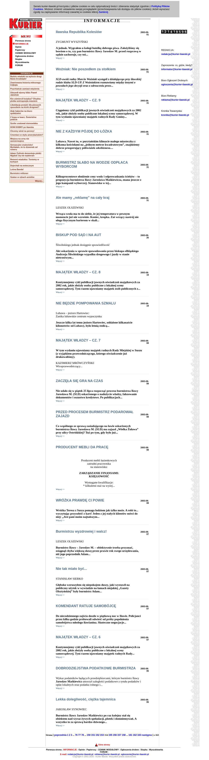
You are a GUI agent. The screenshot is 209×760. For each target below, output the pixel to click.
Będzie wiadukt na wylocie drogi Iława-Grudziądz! (25, 77)
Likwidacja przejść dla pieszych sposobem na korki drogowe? (25, 106)
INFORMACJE (20, 44)
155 (110, 735)
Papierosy (20, 50)
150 (89, 735)
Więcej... (39, 181)
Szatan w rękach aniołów (22, 177)
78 (82, 735)
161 (130, 735)
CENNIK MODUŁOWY (25, 53)
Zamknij (103, 12)
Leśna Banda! (17, 169)
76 (76, 735)
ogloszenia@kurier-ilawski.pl (177, 84)
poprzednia (60, 735)
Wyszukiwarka (22, 62)
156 (115, 735)
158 (124, 735)
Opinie (18, 47)
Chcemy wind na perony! (22, 131)
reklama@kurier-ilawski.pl (175, 100)
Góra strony (102, 744)
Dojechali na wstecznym (22, 165)
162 (135, 735)
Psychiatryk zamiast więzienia (24, 89)
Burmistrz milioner (19, 173)
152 (98, 735)
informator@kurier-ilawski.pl (176, 69)
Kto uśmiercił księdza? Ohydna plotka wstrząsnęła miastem (25, 100)
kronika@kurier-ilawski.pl (175, 115)
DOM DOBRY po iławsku (22, 127)
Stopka (18, 59)
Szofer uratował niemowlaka (24, 123)
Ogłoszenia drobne (24, 56)
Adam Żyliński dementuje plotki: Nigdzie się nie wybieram (25, 154)
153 (102, 735)
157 (119, 735)
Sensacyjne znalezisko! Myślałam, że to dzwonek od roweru (23, 147)
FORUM (19, 65)
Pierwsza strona (23, 41)
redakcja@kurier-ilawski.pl (175, 54)
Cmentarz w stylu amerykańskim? (26, 135)
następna (147, 735)
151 (93, 735)
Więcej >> (60, 58)
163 (139, 735)
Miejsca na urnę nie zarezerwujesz (19, 140)
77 (79, 735)
